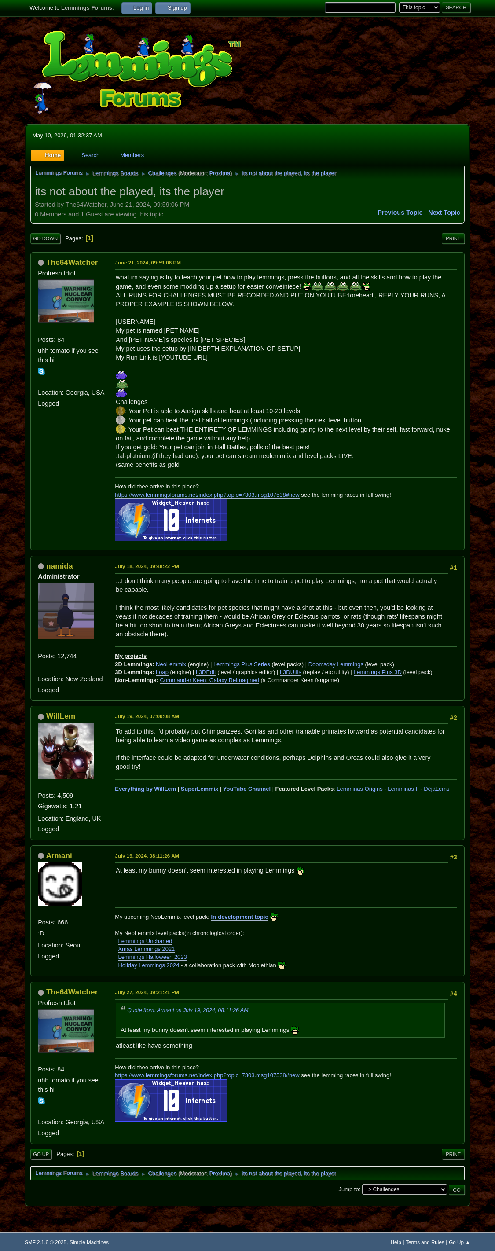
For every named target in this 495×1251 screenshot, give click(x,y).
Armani (59, 855)
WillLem (60, 716)
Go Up (41, 1154)
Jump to (349, 1189)
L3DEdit (206, 672)
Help (396, 1242)
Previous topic (400, 212)
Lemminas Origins (359, 788)
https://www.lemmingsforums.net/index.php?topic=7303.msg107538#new (207, 495)
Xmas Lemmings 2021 (146, 949)
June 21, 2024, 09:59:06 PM (148, 262)
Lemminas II (403, 788)
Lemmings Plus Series (241, 664)
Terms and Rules (425, 1242)
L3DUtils (290, 672)
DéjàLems (436, 788)
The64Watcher (72, 262)
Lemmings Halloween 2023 (152, 957)
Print (453, 238)
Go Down (45, 238)
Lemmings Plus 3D (378, 672)
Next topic (444, 212)
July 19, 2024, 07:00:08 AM (147, 716)
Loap (162, 672)
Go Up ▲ (459, 1242)
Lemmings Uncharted (145, 941)
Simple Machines (89, 1242)
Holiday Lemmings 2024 (148, 965)
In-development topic (239, 916)
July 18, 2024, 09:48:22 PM (147, 566)
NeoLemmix (171, 664)
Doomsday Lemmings (335, 664)
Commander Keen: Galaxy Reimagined (209, 680)
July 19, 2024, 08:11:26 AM (147, 855)
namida (59, 565)
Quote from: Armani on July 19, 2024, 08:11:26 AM (187, 1010)
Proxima (219, 173)
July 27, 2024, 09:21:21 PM (147, 992)
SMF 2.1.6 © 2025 (45, 1242)
